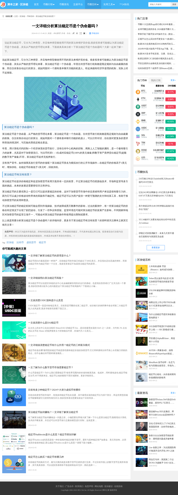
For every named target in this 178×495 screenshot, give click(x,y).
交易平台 (78, 4)
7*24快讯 (124, 4)
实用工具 (108, 4)
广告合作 (69, 486)
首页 (36, 4)
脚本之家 (12, 4)
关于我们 (59, 486)
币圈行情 (48, 4)
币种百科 (30, 16)
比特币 (20, 242)
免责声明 (89, 486)
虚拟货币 (31, 242)
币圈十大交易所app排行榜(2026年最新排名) (158, 24)
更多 (173, 80)
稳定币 (42, 242)
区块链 (24, 4)
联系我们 (79, 486)
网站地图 (99, 486)
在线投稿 (118, 486)
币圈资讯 (64, 4)
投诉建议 (108, 486)
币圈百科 (92, 4)
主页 (16, 16)
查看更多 (156, 247)
